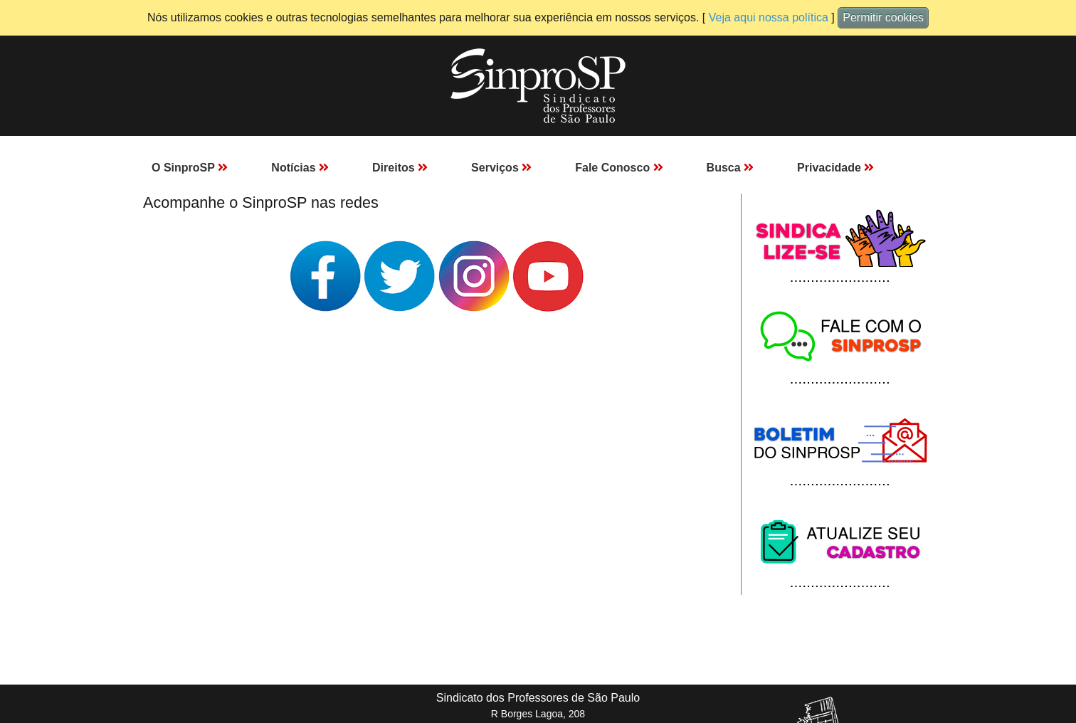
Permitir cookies (883, 17)
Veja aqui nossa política (768, 17)
